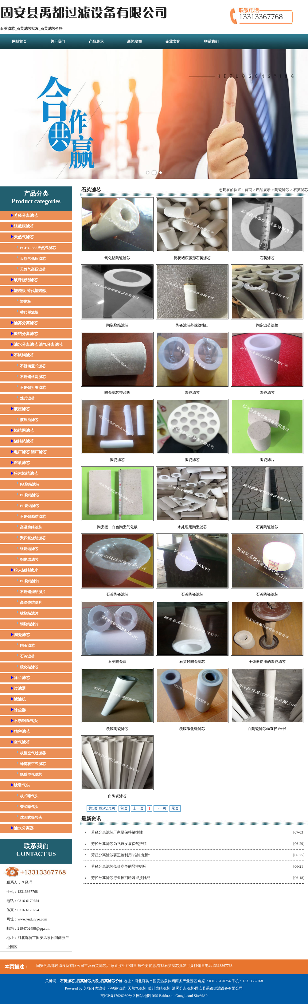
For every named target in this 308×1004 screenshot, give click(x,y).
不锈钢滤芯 (24, 355)
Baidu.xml (166, 996)
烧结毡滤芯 (24, 441)
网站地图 (143, 996)
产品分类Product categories (36, 197)
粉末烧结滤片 (26, 570)
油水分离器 (24, 828)
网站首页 (19, 41)
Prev (8, 114)
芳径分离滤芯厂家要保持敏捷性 (117, 832)
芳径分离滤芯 (26, 215)
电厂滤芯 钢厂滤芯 (30, 452)
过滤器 (20, 688)
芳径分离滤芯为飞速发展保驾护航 (118, 844)
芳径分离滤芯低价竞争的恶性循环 (118, 866)
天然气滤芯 (24, 237)
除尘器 (20, 710)
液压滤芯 (22, 409)
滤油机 (20, 699)
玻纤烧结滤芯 (26, 280)
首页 (248, 190)
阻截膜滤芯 (24, 226)
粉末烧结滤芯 (26, 473)
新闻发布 (134, 41)
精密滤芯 (22, 731)
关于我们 (57, 41)
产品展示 (96, 41)
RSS (155, 996)
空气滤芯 (22, 742)
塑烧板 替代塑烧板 (30, 290)
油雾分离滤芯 (26, 323)
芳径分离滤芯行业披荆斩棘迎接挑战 (120, 878)
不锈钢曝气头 (26, 720)
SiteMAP (201, 996)
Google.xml (184, 996)
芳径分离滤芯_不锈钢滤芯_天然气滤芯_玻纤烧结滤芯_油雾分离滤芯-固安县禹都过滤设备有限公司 (163, 988)
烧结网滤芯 (24, 430)
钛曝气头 (22, 785)
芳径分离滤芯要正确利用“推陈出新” (120, 855)
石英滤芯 (300, 190)
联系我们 (211, 41)
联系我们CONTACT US (36, 850)
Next (300, 114)
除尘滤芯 (22, 677)
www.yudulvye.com (32, 919)
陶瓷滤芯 (22, 634)
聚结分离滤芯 (26, 333)
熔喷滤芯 (22, 462)
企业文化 (173, 41)
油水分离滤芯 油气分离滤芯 (38, 344)
